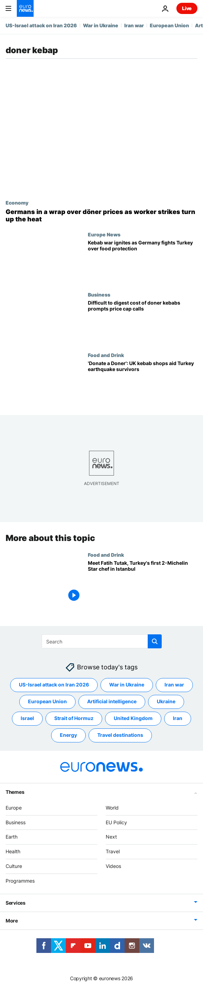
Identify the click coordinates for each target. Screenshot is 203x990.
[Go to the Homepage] (25, 8)
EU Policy (116, 822)
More (12, 921)
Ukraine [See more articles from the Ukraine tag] (166, 702)
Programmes (20, 881)
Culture (14, 866)
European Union (169, 25)
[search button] (155, 641)
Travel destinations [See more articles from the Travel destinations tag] (120, 735)
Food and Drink (106, 355)
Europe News (104, 234)
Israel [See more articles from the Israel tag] (27, 718)
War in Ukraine (100, 25)
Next (111, 837)
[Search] (102, 641)
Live (187, 8)
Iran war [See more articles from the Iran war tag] (174, 685)
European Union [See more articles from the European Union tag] (47, 702)
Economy (17, 202)
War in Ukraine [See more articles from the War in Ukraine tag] (126, 685)
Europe (14, 808)
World (112, 808)
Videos (113, 866)
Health (13, 852)
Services (16, 903)
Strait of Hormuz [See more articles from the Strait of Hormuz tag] (73, 718)
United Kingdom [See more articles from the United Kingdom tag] (133, 718)
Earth (12, 837)
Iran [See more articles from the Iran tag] (177, 718)
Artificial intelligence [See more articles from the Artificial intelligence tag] (111, 702)
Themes (15, 792)
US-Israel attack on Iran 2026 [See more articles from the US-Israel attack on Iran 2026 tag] (54, 685)
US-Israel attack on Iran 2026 (41, 25)
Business (99, 294)
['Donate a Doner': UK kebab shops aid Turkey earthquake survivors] (142, 382)
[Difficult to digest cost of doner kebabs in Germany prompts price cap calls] (142, 321)
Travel (113, 852)
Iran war (134, 25)
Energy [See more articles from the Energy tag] (68, 735)
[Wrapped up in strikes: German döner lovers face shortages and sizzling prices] (101, 215)
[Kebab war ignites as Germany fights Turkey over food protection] (142, 261)
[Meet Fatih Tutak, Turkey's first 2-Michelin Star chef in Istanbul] (142, 582)
